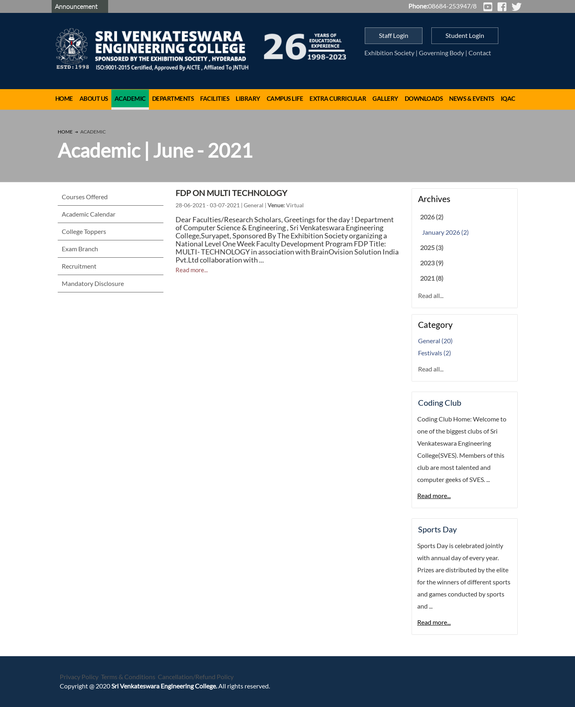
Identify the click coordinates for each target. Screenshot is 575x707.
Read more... (192, 269)
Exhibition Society (389, 52)
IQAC (508, 98)
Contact (479, 52)
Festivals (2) (434, 353)
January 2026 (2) (445, 232)
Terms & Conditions (128, 676)
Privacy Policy (79, 676)
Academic (130, 98)
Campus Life (285, 98)
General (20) (435, 340)
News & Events (471, 98)
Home (64, 98)
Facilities (214, 98)
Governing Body (441, 52)
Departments (173, 98)
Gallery (385, 98)
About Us (93, 98)
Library (248, 98)
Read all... (430, 295)
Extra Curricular (337, 98)
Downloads (424, 98)
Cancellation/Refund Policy (196, 676)
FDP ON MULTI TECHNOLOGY (231, 193)
